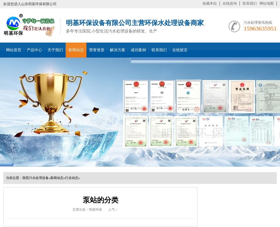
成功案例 (138, 50)
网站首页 (13, 50)
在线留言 (180, 50)
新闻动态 (76, 50)
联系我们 (250, 3)
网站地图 (266, 3)
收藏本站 (210, 3)
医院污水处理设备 (35, 178)
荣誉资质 (96, 50)
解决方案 (117, 50)
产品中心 (34, 50)
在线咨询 (230, 3)
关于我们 (55, 50)
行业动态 (71, 178)
